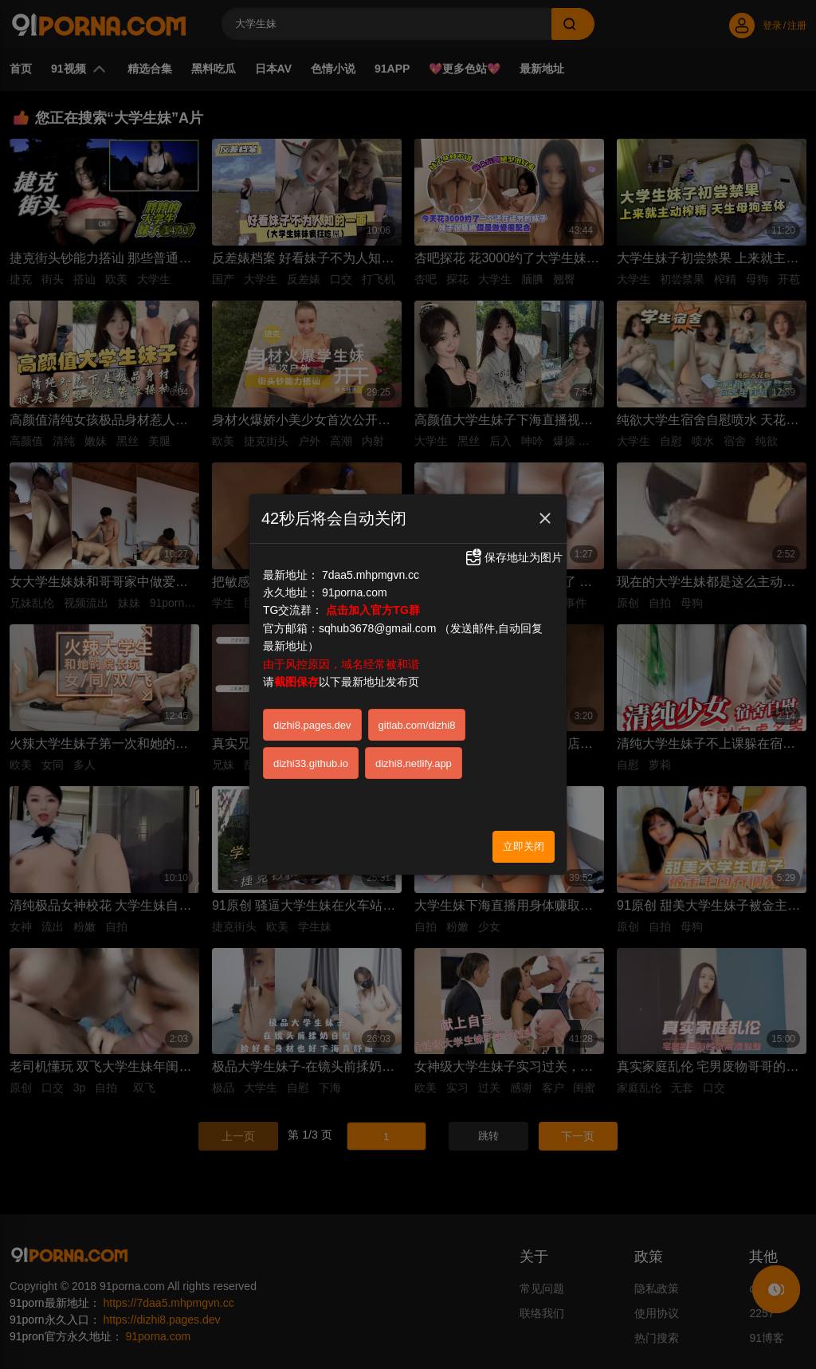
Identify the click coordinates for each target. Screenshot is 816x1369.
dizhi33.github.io (310, 763)
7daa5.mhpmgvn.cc (370, 574)
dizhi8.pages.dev (312, 725)
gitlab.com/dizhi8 (417, 725)
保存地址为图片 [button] (513, 557)
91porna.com (354, 592)
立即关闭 (523, 846)
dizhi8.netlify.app (413, 763)
